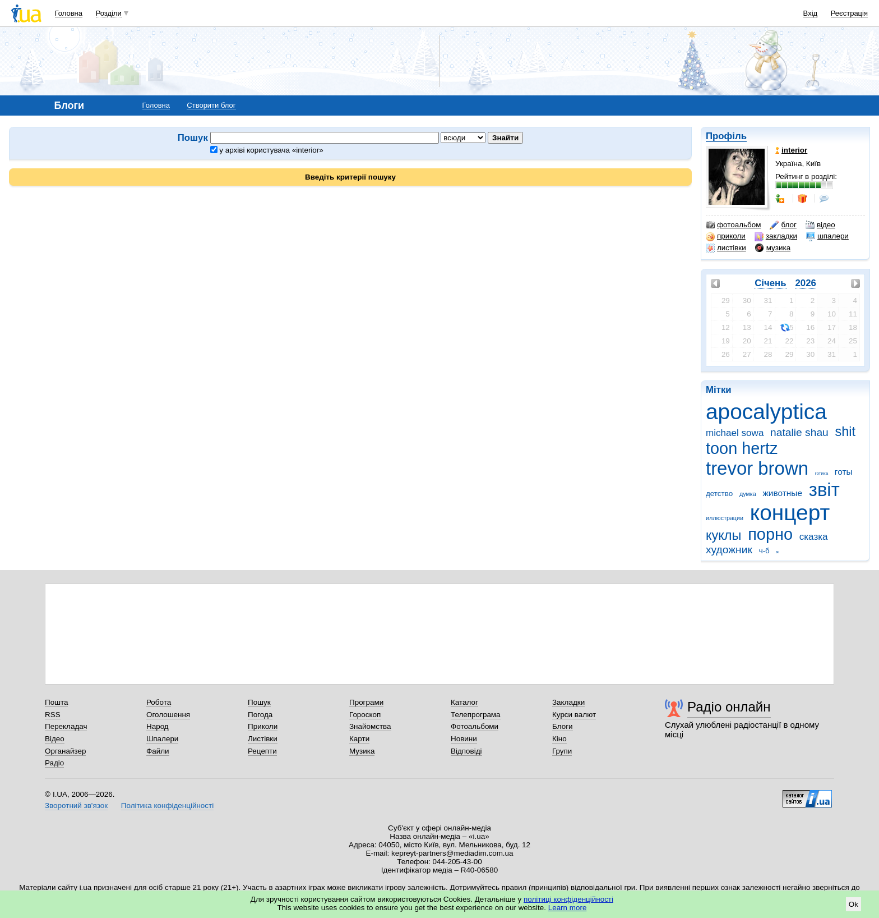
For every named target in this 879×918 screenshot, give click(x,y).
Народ (157, 726)
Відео (54, 739)
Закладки (568, 702)
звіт (824, 489)
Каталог (464, 702)
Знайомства (370, 726)
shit (845, 431)
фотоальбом (733, 225)
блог (783, 225)
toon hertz (742, 448)
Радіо (54, 763)
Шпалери (162, 739)
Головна (68, 13)
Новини (464, 739)
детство (719, 493)
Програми (366, 702)
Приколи (262, 726)
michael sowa (735, 433)
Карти (359, 739)
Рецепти (262, 751)
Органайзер (65, 751)
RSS (53, 714)
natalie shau (799, 432)
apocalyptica (766, 412)
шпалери (827, 236)
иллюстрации (724, 518)
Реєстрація (849, 13)
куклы (724, 535)
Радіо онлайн (729, 706)
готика (821, 473)
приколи (726, 236)
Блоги (562, 726)
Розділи (109, 13)
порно (770, 534)
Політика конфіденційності (167, 805)
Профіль (726, 136)
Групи (562, 751)
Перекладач (66, 726)
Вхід (810, 13)
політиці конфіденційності (568, 899)
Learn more (567, 907)
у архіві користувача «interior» (266, 150)
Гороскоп (365, 714)
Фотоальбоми (474, 726)
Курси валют (574, 714)
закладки (776, 236)
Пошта (56, 702)
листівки (726, 248)
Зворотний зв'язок (76, 805)
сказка (813, 536)
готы (844, 471)
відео (820, 225)
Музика (361, 751)
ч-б (764, 551)
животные (783, 493)
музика (772, 248)
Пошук (259, 702)
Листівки (262, 739)
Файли (157, 751)
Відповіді (466, 751)
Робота (158, 702)
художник (729, 550)
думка (747, 493)
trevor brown (757, 468)
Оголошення (168, 714)
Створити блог (211, 105)
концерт (790, 513)
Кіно (559, 739)
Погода (260, 714)
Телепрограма (476, 714)
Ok (853, 904)
